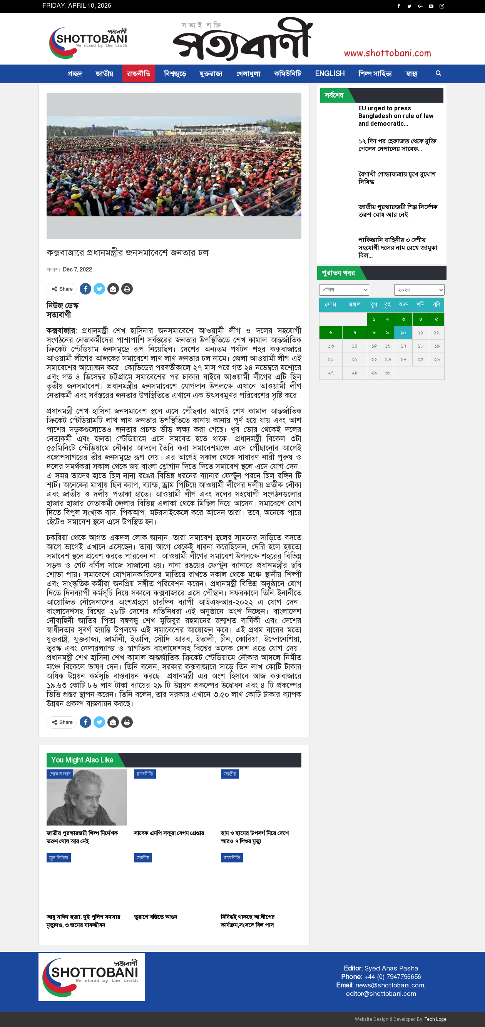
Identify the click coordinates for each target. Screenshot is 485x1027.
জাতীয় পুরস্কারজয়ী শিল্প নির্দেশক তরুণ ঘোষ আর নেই (397, 210)
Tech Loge (436, 1019)
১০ (403, 333)
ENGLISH (330, 74)
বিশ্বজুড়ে (175, 74)
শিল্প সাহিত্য (375, 74)
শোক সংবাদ (59, 774)
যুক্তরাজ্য (211, 74)
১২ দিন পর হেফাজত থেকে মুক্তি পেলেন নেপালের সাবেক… (397, 145)
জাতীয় (104, 74)
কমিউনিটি (287, 74)
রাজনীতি (138, 74)
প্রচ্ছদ (75, 74)
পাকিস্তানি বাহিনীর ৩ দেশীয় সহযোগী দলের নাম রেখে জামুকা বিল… (397, 247)
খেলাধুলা (248, 74)
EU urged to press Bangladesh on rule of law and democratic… (395, 116)
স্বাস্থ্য (412, 74)
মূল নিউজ (58, 858)
